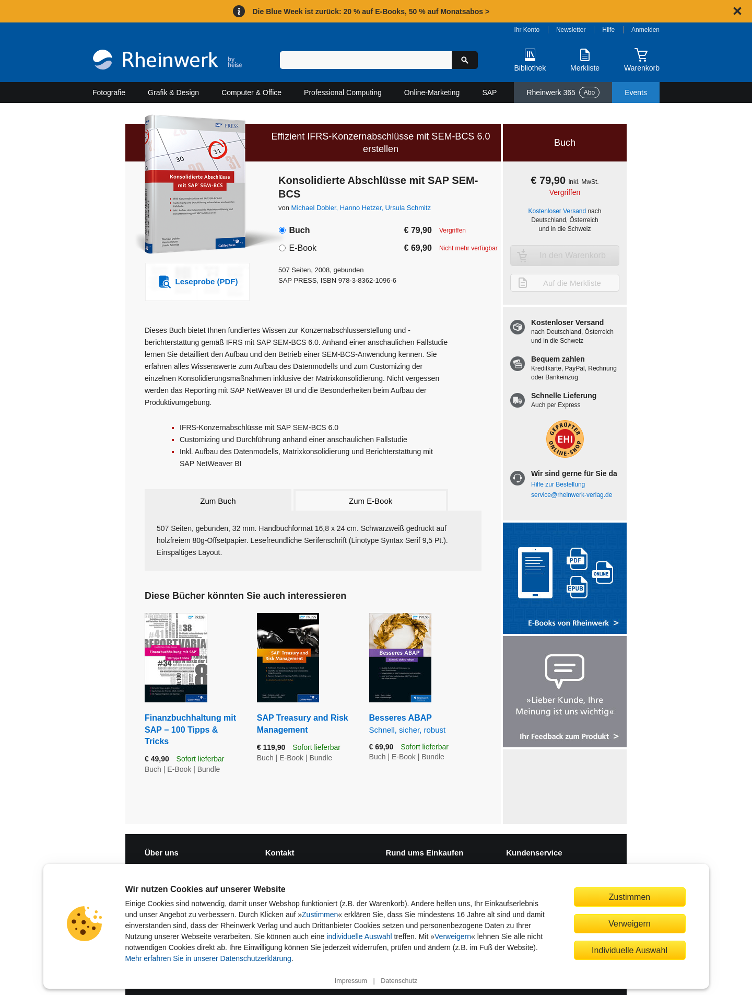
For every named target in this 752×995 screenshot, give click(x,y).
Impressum (351, 981)
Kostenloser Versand (557, 211)
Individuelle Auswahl (629, 950)
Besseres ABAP (425, 724)
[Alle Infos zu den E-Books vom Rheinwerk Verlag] (565, 579)
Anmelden (645, 29)
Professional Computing (343, 92)
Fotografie (108, 92)
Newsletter (571, 29)
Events (636, 92)
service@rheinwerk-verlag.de (571, 495)
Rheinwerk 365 (563, 92)
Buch (299, 230)
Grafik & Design (173, 92)
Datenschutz (399, 981)
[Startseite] (167, 61)
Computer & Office (251, 92)
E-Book (302, 248)
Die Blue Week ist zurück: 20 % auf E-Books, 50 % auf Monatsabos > (370, 11)
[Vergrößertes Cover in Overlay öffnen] (192, 185)
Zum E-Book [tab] (370, 500)
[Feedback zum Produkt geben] (565, 692)
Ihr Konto (527, 29)
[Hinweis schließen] (737, 11)
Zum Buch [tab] (218, 500)
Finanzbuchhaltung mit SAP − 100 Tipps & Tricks (190, 729)
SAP (489, 92)
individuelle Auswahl (359, 936)
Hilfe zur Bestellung (558, 484)
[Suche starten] (465, 60)
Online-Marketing (432, 92)
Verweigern (452, 936)
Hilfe (608, 29)
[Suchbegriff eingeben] (366, 60)
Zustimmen (320, 914)
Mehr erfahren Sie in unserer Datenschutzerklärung (208, 958)
